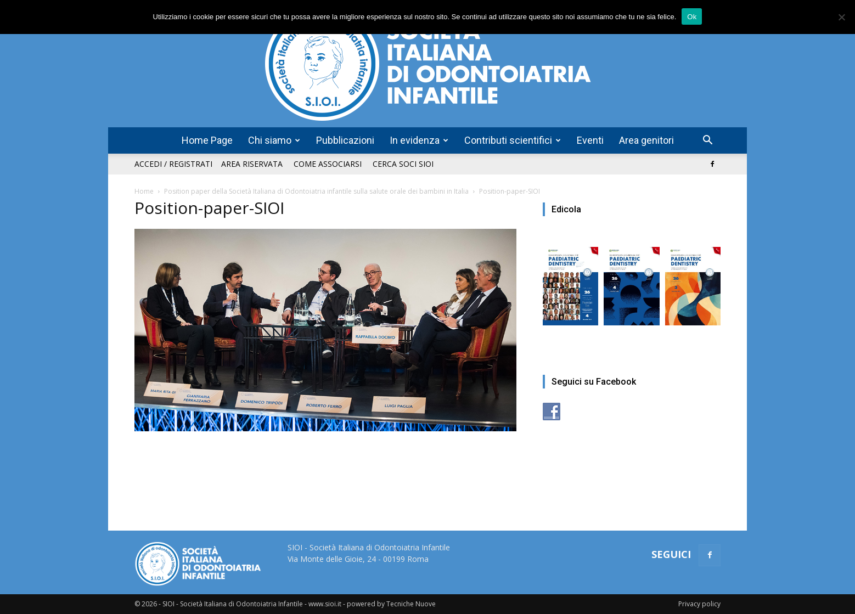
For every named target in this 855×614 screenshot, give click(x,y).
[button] (707, 141)
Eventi (590, 140)
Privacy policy (699, 604)
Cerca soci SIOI (403, 164)
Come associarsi (328, 164)
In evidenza (419, 140)
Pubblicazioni (345, 140)
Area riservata (252, 164)
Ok (691, 17)
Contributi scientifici (512, 140)
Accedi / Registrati (173, 164)
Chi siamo (274, 140)
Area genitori (646, 140)
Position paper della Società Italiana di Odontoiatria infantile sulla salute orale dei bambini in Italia (316, 191)
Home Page (207, 140)
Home (144, 191)
